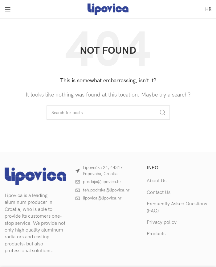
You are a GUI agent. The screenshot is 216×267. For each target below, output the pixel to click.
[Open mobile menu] (8, 9)
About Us (156, 181)
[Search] (108, 112)
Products (156, 234)
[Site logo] (108, 9)
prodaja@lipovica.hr (102, 181)
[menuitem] (208, 9)
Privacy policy (162, 222)
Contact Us (158, 192)
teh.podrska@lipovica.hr (106, 190)
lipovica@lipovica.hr (102, 198)
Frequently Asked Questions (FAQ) (177, 207)
